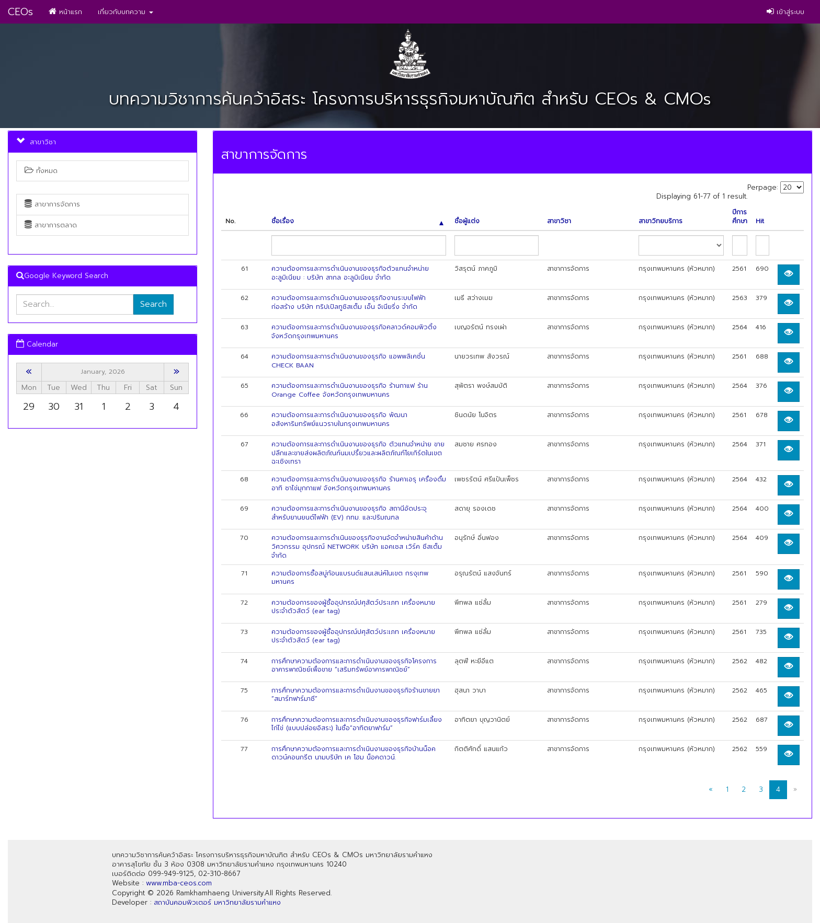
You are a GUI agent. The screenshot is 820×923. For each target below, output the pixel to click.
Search (153, 304)
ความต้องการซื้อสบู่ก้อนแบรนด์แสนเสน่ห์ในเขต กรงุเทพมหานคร (349, 578)
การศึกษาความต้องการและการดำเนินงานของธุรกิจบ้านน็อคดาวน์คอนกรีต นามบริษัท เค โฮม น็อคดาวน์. (353, 753)
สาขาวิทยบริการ (660, 221)
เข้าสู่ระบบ (785, 12)
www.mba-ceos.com (179, 883)
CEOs (20, 11)
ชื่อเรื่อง (357, 221)
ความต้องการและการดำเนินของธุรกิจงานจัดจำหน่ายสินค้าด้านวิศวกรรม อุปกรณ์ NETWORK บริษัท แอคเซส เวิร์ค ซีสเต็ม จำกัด (357, 546)
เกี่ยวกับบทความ (125, 12)
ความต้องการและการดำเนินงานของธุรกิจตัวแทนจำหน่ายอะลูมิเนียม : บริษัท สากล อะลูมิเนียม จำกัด (350, 273)
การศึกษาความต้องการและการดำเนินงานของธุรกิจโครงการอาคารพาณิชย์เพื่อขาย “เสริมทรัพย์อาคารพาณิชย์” (354, 665)
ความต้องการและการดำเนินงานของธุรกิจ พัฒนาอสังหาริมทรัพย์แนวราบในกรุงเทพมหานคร (339, 419)
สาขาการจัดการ (52, 204)
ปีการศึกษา (739, 217)
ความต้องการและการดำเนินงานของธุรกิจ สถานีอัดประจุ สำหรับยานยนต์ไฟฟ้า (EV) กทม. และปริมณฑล (349, 513)
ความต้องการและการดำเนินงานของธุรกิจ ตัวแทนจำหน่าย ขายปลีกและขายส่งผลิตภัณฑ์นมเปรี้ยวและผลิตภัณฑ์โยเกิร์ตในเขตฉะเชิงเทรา (358, 453)
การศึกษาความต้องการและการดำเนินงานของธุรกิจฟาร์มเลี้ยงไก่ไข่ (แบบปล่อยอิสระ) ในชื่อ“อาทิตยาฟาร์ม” (356, 724)
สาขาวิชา (559, 221)
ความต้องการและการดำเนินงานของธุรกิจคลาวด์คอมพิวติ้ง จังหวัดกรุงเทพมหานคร (354, 331)
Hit (760, 221)
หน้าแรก (65, 12)
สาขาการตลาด (51, 225)
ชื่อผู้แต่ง (467, 221)
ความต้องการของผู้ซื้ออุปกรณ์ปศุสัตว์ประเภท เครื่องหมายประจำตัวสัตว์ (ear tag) (353, 607)
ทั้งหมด (41, 171)
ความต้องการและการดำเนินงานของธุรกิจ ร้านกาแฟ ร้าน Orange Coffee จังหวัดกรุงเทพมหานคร (349, 390)
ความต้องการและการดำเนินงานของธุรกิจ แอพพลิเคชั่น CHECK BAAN (348, 361)
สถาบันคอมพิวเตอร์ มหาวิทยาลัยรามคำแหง (217, 902)
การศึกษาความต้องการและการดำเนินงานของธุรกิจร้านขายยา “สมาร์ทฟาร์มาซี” (355, 695)
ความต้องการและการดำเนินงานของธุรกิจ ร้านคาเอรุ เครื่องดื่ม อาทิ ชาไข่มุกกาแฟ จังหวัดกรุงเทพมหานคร (358, 484)
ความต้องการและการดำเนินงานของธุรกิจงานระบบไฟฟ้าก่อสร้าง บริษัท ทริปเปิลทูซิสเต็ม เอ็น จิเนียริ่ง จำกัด (348, 302)
